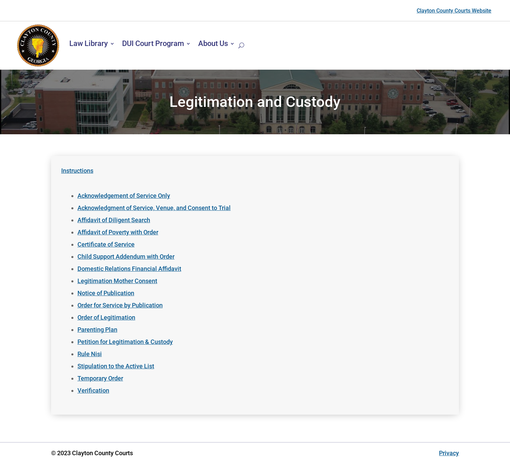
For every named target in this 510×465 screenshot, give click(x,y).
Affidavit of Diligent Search (113, 220)
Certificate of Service (106, 244)
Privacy (449, 453)
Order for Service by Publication (120, 305)
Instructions (77, 170)
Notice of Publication (105, 293)
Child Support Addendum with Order (126, 256)
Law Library (88, 43)
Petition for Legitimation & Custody (125, 341)
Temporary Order (100, 378)
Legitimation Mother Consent (117, 280)
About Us (213, 43)
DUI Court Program (153, 43)
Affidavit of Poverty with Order (117, 232)
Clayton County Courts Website (454, 10)
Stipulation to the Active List (115, 366)
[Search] (241, 45)
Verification (93, 390)
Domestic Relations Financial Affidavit (129, 268)
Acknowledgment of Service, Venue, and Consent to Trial (154, 207)
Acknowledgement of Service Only (123, 195)
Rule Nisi (89, 353)
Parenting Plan (97, 329)
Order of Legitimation (106, 317)
